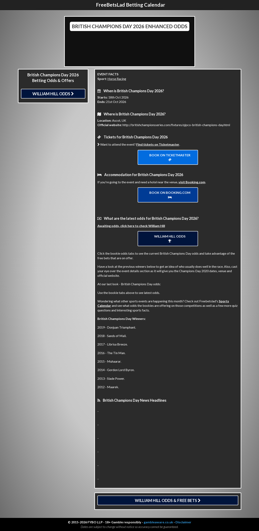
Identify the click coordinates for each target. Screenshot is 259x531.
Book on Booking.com (169, 195)
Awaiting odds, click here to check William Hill (131, 226)
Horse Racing (116, 79)
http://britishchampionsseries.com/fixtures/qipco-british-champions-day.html (176, 125)
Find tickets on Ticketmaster (157, 144)
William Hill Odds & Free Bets (168, 500)
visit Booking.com (192, 182)
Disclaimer (183, 522)
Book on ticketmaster (169, 157)
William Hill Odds (53, 93)
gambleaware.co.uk (158, 522)
